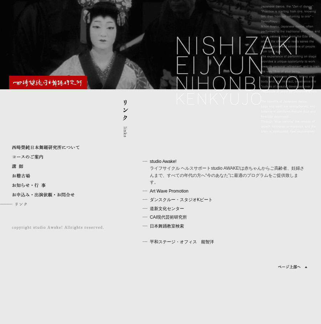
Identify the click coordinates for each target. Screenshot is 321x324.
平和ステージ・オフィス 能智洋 (182, 241)
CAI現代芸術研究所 (168, 217)
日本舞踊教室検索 (167, 226)
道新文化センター (167, 208)
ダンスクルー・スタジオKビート (181, 199)
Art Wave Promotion (169, 191)
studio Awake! (163, 161)
